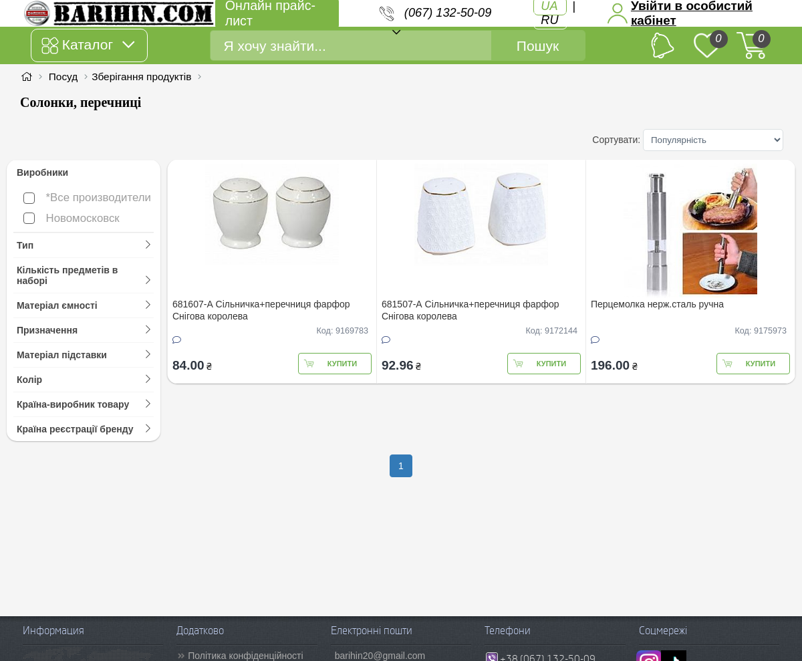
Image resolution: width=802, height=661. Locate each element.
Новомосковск (71, 218)
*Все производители (87, 197)
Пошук (538, 45)
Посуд (63, 76)
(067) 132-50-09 (447, 12)
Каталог (87, 45)
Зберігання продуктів (141, 76)
